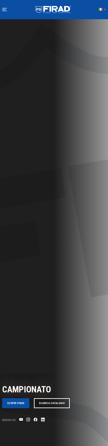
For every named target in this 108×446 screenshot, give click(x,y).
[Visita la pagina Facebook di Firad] (35, 419)
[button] (4, 9)
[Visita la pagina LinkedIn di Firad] (43, 419)
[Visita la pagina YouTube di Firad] (21, 419)
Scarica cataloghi (52, 403)
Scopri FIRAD (15, 403)
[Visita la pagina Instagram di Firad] (28, 419)
